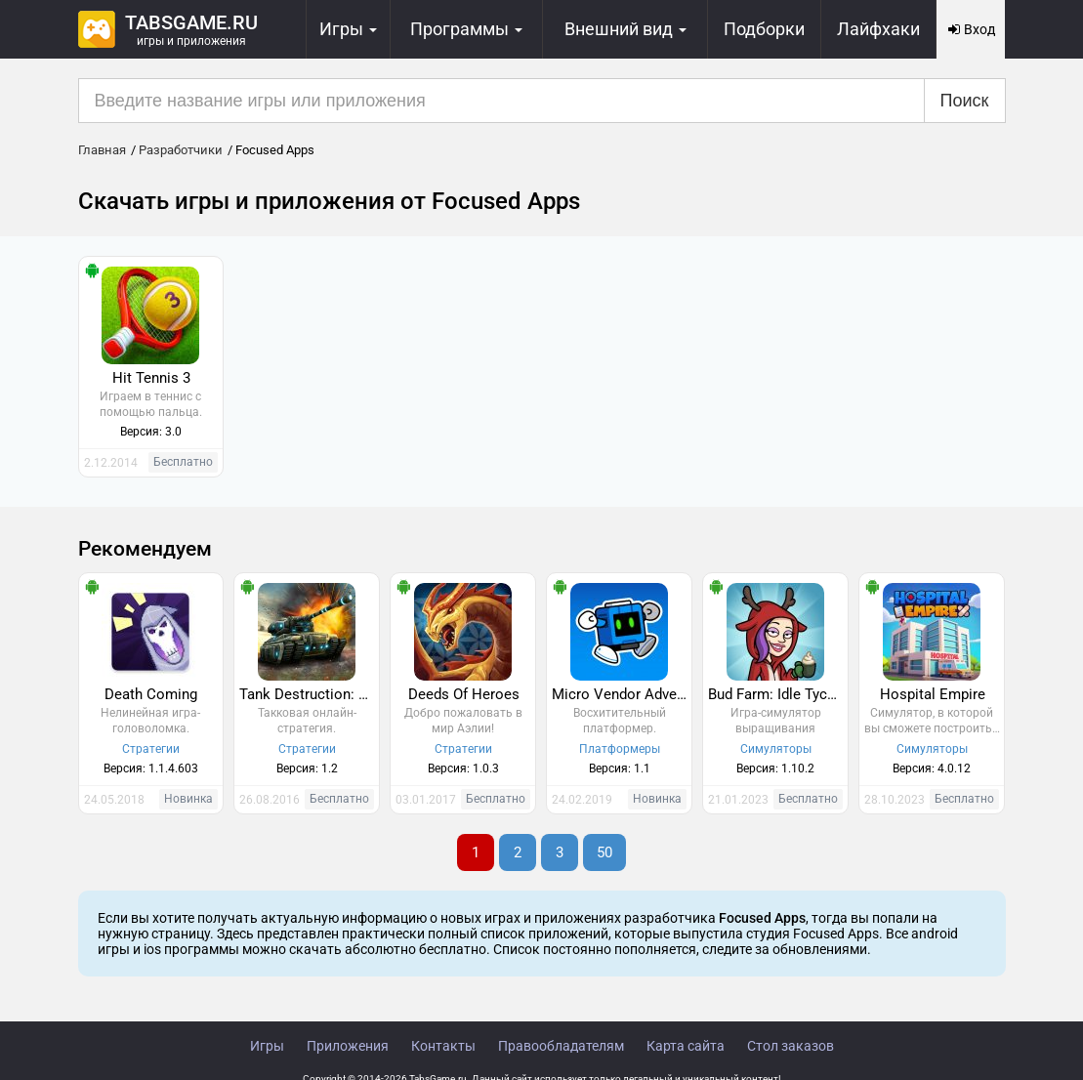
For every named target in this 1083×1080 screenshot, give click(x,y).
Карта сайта (685, 1046)
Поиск (964, 100)
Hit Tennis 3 (151, 378)
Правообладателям (561, 1046)
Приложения (348, 1046)
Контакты (443, 1046)
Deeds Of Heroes (464, 694)
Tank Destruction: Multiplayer (309, 694)
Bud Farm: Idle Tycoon (778, 694)
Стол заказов (790, 1046)
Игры (267, 1046)
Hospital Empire (932, 694)
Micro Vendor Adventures (621, 694)
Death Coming (150, 694)
